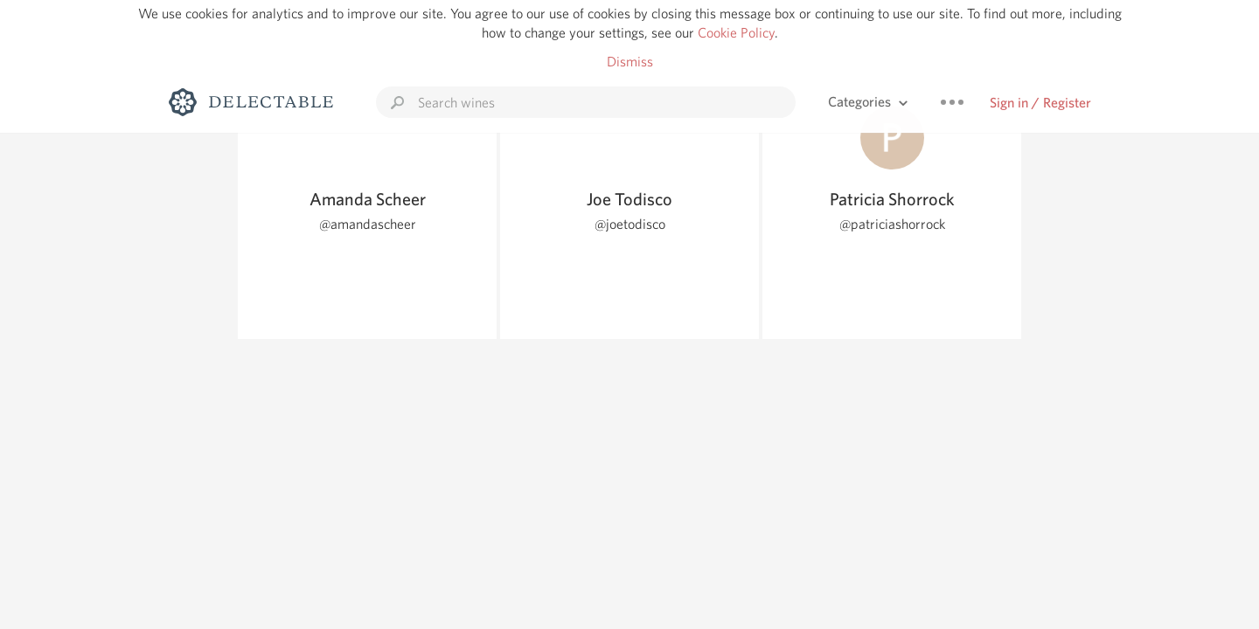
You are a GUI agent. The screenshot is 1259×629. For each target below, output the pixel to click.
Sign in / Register (1040, 102)
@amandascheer (367, 224)
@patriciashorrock (892, 224)
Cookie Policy (736, 32)
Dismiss (630, 61)
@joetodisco (630, 224)
